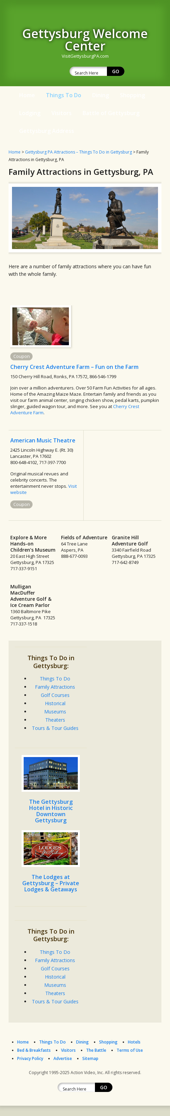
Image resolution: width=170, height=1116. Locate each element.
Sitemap (90, 1058)
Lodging (29, 113)
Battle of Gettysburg (111, 113)
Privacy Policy (30, 1058)
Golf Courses (55, 695)
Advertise (62, 1058)
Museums (55, 711)
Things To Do (63, 95)
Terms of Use (130, 1050)
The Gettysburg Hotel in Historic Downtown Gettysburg (51, 811)
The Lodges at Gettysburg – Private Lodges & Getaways (50, 883)
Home (27, 95)
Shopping (132, 95)
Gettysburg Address (46, 131)
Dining (100, 95)
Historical (55, 703)
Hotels (134, 1042)
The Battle (96, 1050)
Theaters (55, 720)
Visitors (61, 113)
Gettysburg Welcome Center (85, 39)
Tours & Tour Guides (55, 728)
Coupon (21, 356)
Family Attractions (55, 687)
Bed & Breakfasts (34, 1050)
